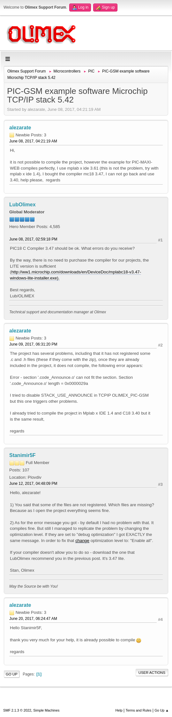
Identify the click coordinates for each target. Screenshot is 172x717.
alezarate (20, 127)
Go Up (12, 674)
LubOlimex (22, 204)
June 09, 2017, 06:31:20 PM (33, 344)
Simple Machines (46, 710)
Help (119, 710)
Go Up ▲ (161, 710)
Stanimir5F (22, 455)
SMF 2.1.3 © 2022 (17, 710)
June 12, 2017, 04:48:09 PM (33, 483)
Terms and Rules (139, 710)
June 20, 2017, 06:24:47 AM (33, 618)
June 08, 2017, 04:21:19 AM (33, 141)
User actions (151, 673)
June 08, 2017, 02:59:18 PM (33, 239)
